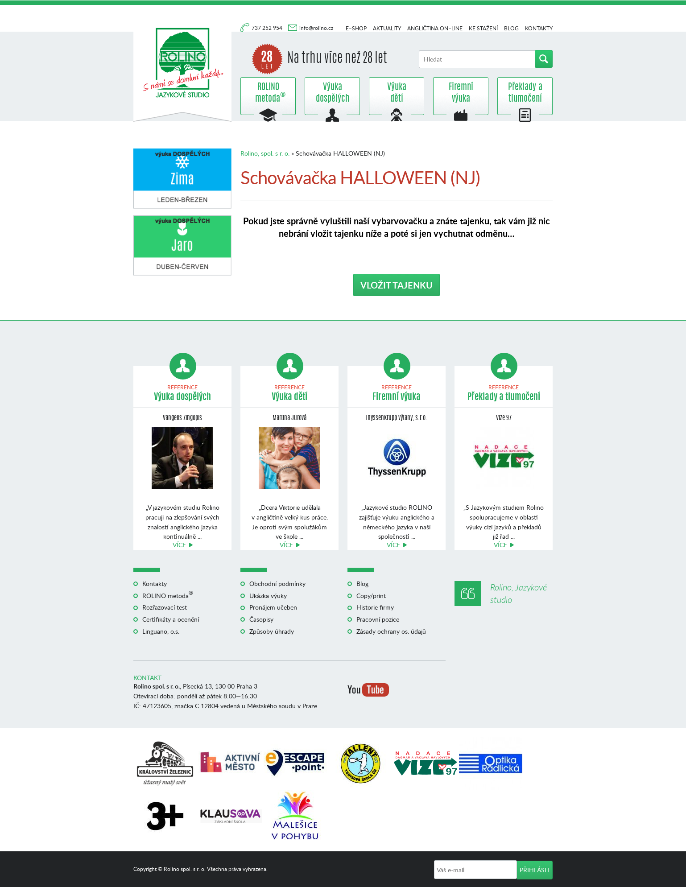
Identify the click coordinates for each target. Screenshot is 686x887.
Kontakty (539, 28)
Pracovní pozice (377, 619)
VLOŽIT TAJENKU (396, 285)
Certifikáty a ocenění (170, 619)
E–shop (356, 28)
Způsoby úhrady (271, 631)
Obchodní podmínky (277, 583)
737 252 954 (268, 28)
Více (179, 544)
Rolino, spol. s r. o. (264, 153)
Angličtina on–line (435, 28)
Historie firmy (375, 607)
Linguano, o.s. (160, 631)
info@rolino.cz (316, 28)
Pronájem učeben (273, 607)
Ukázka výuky (268, 595)
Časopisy (261, 619)
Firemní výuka (461, 93)
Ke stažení (483, 28)
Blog (511, 28)
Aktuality (387, 28)
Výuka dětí (396, 93)
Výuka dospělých (332, 93)
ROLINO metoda (268, 93)
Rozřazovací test (164, 607)
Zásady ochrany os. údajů (391, 631)
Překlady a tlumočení (525, 93)
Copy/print (371, 595)
